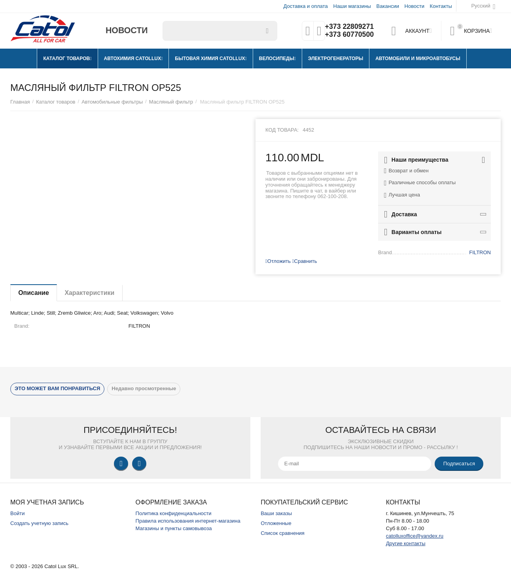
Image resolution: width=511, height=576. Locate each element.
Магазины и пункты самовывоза (174, 528)
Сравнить (304, 261)
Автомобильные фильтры (112, 102)
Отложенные (276, 523)
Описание (34, 292)
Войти (17, 513)
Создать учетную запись (39, 523)
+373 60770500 (349, 35)
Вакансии (388, 6)
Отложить (278, 261)
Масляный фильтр (171, 102)
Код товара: (282, 130)
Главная (20, 102)
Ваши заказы (276, 513)
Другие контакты (406, 543)
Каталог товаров (55, 102)
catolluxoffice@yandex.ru (414, 536)
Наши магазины (352, 6)
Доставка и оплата (306, 6)
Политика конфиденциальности (174, 513)
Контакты (441, 6)
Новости (414, 6)
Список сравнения (283, 533)
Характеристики (91, 292)
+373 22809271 (349, 27)
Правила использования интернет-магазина (188, 521)
